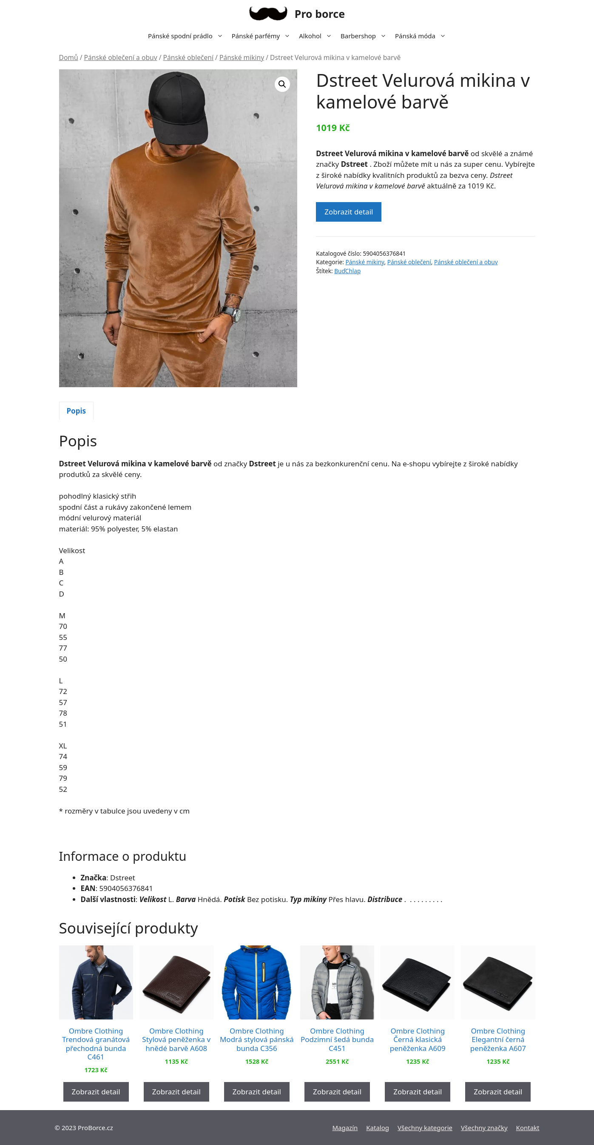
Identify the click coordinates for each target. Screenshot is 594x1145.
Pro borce (320, 13)
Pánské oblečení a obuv (120, 57)
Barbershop (366, 35)
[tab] (76, 411)
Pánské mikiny (241, 57)
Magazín (345, 1127)
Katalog (377, 1127)
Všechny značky (484, 1127)
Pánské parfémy (263, 35)
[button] (282, 84)
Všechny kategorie (425, 1127)
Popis (76, 411)
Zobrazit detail (348, 212)
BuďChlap (347, 271)
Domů (68, 57)
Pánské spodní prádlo (187, 35)
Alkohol (317, 35)
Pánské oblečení (188, 57)
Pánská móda (422, 35)
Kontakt (528, 1127)
